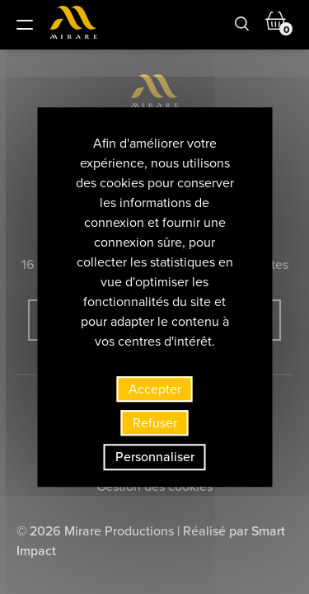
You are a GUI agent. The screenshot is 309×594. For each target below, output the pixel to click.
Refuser (155, 422)
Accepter (155, 389)
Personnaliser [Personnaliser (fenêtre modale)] (154, 457)
